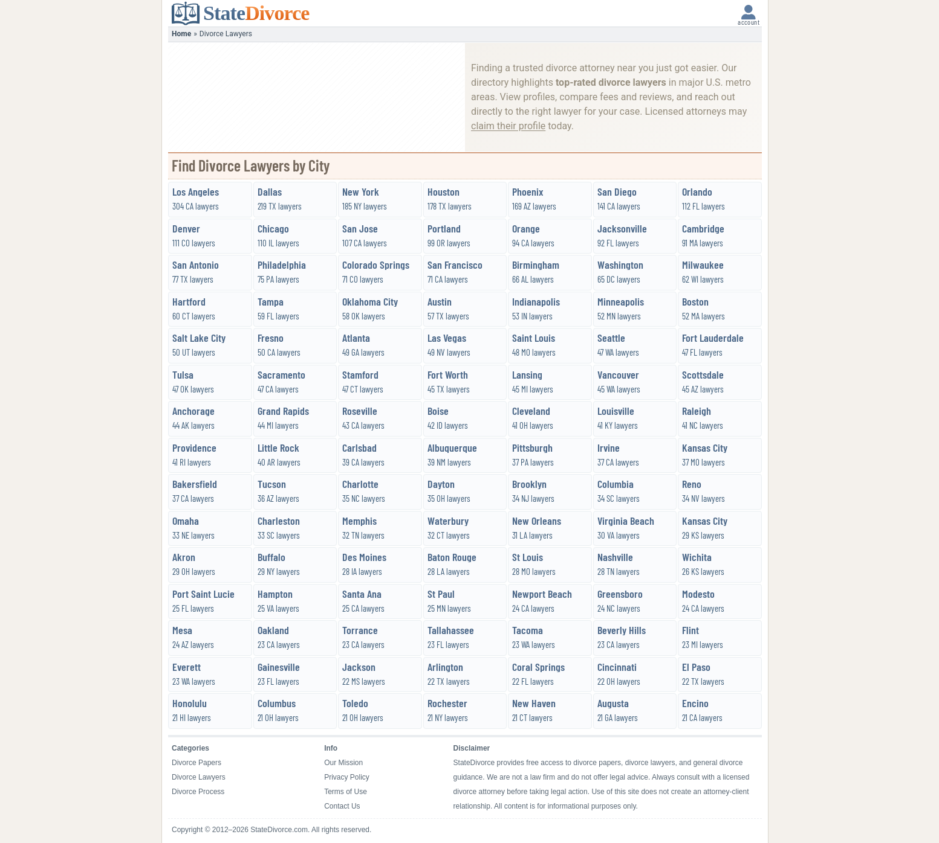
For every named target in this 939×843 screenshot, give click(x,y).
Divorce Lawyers (199, 777)
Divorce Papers (196, 762)
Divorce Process (198, 791)
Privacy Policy (346, 777)
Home (181, 34)
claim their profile (508, 126)
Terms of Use (345, 791)
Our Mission (343, 762)
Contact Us (342, 806)
